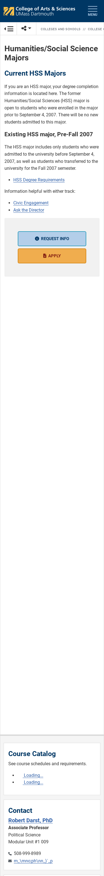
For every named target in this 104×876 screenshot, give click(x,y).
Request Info (55, 238)
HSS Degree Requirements (39, 180)
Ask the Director (28, 210)
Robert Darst (30, 820)
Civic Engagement (31, 202)
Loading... (33, 775)
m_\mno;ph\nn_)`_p (33, 861)
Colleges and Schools (61, 29)
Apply (54, 255)
